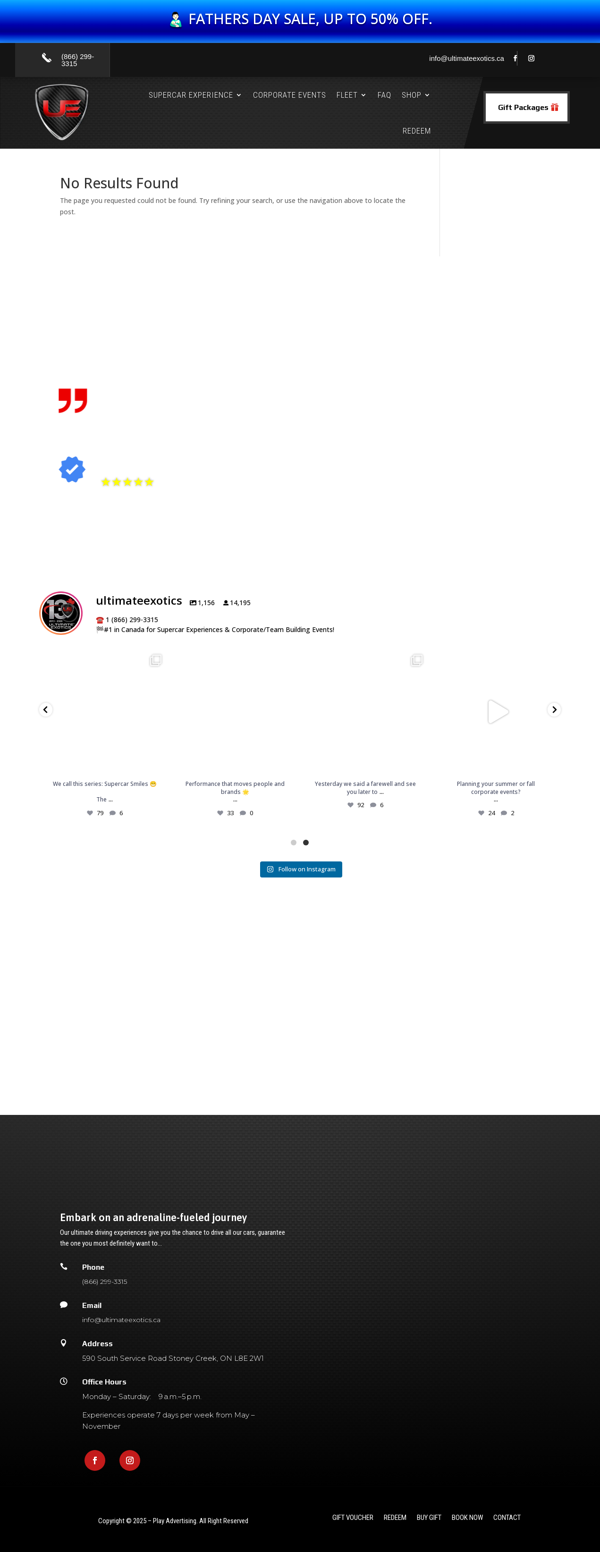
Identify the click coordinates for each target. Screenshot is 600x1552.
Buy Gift (429, 1518)
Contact (507, 1518)
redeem (395, 1518)
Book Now (467, 1518)
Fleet (347, 95)
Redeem (417, 130)
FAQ (384, 95)
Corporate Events (289, 95)
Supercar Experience (191, 95)
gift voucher (352, 1518)
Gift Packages (523, 107)
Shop (412, 95)
